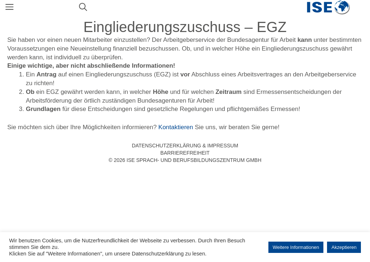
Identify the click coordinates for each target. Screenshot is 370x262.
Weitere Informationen (296, 247)
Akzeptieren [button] (344, 247)
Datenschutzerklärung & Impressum (185, 145)
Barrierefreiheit (184, 153)
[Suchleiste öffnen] (83, 7)
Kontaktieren (175, 127)
